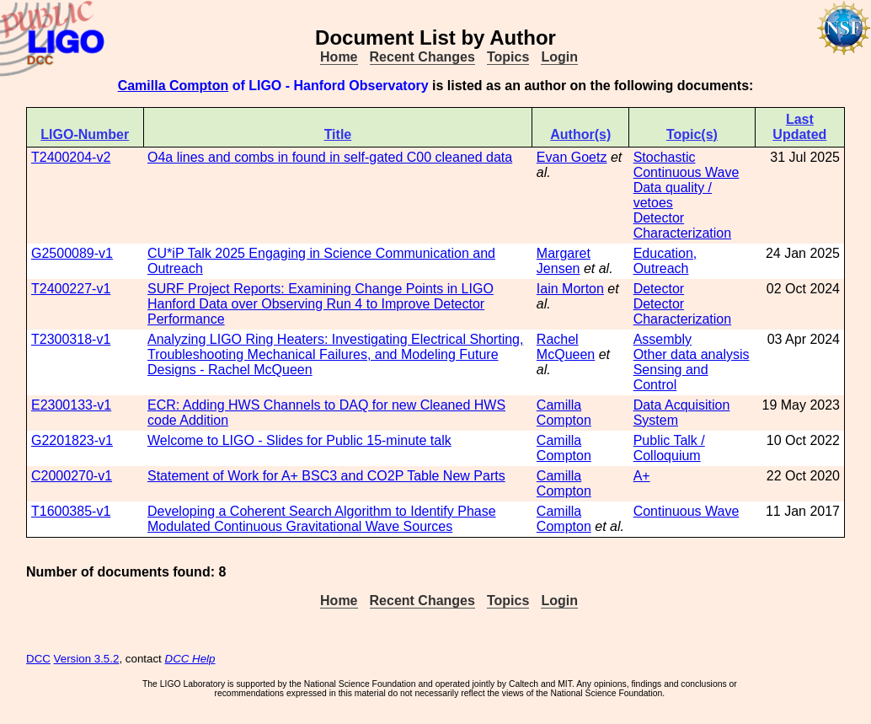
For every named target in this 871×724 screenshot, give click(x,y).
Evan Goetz (572, 157)
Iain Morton (570, 289)
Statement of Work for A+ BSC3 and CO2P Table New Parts (326, 476)
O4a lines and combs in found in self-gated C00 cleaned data (329, 157)
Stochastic (664, 157)
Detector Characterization (682, 225)
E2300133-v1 (71, 405)
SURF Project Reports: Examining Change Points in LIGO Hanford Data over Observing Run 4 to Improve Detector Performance (320, 304)
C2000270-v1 (71, 476)
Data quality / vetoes (672, 195)
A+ (641, 476)
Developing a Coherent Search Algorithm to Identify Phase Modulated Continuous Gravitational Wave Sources (321, 519)
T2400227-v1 (70, 289)
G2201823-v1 (72, 440)
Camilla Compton (173, 85)
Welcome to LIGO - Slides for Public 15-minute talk (299, 440)
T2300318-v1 (70, 339)
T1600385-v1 (70, 511)
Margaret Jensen (563, 261)
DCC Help (190, 658)
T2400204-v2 (70, 157)
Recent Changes (422, 57)
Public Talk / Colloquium (669, 448)
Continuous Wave (686, 172)
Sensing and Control (670, 377)
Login (559, 57)
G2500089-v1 (72, 253)
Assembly (662, 339)
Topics (508, 57)
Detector (658, 289)
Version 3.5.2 (87, 658)
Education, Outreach (665, 261)
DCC (38, 658)
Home (338, 57)
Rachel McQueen (566, 347)
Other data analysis (691, 354)
